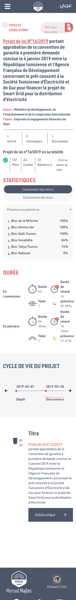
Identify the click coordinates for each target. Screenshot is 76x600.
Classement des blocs (38, 189)
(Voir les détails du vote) (62, 164)
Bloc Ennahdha (21, 240)
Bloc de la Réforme (24, 220)
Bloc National (20, 253)
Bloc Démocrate (22, 227)
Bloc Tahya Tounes (24, 246)
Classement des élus (38, 197)
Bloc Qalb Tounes (23, 233)
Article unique (50, 514)
